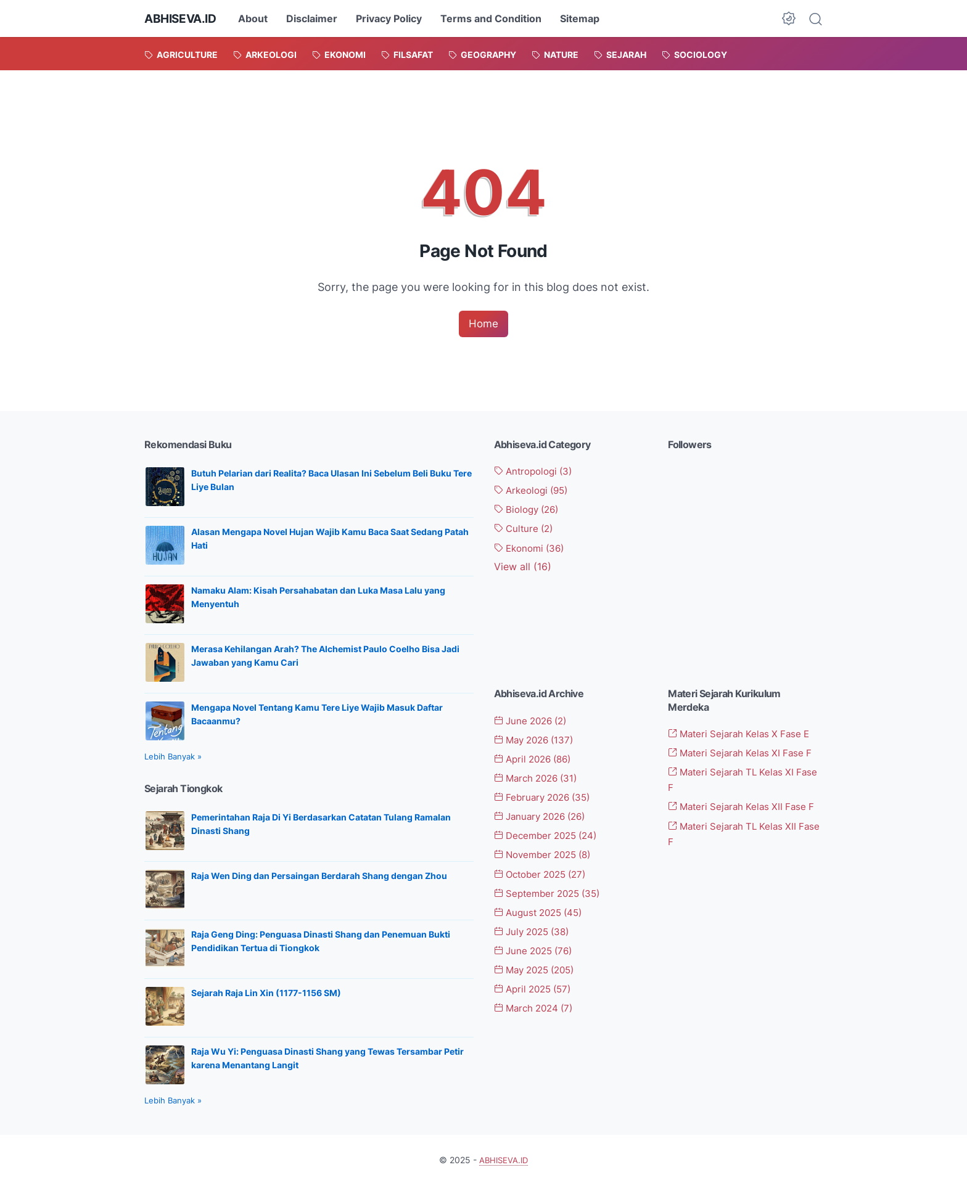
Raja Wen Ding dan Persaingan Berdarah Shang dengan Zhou (319, 877)
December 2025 (550, 836)
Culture (526, 529)
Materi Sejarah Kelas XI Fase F (744, 754)
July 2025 (535, 931)
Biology (529, 510)
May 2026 (537, 741)
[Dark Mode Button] (788, 18)
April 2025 (536, 988)
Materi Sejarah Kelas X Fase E (743, 735)
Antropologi (536, 472)
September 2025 (551, 893)
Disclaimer (316, 18)
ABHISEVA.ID (182, 18)
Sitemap (584, 18)
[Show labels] (522, 567)
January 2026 (544, 817)
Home (483, 323)
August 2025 (542, 912)
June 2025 (536, 950)
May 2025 (538, 969)
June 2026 (534, 722)
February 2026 (546, 798)
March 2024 (537, 1007)
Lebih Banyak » (173, 758)
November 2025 (547, 855)
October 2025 (544, 874)
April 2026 (536, 761)
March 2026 (539, 779)
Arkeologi (534, 491)
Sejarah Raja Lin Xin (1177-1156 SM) (266, 994)
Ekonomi (532, 548)
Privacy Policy (394, 18)
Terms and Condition (495, 18)
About (258, 18)
